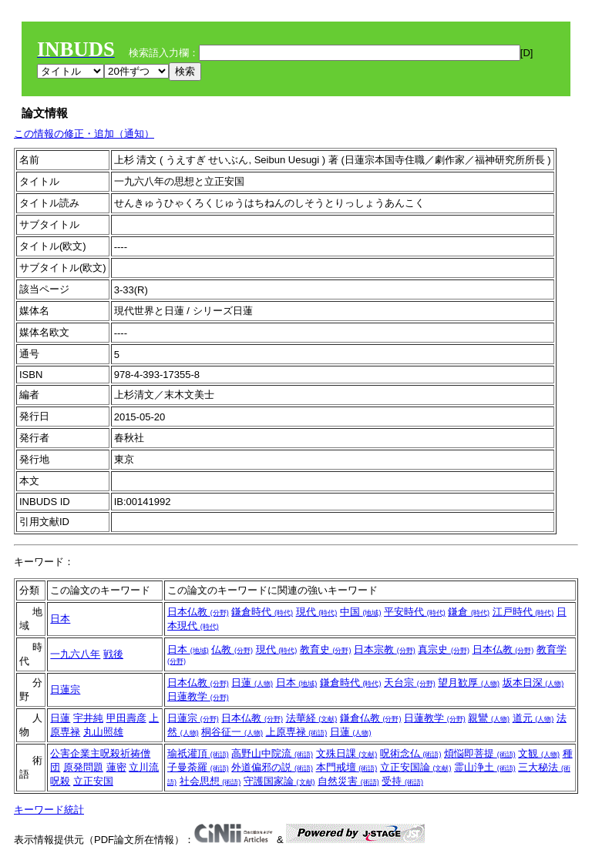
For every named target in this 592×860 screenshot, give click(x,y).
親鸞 (489, 718)
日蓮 (252, 682)
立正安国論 (416, 767)
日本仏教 (198, 611)
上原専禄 (297, 732)
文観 (539, 753)
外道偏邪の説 (272, 767)
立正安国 (93, 781)
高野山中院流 (272, 753)
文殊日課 (347, 753)
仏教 (232, 649)
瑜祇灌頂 (198, 753)
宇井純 (88, 718)
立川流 (144, 767)
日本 (60, 618)
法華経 (312, 718)
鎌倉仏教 (371, 718)
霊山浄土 (485, 767)
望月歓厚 (469, 682)
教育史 (326, 649)
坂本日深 (533, 682)
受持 (402, 781)
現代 (317, 611)
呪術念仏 (411, 753)
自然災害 (348, 781)
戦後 (113, 654)
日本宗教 (384, 649)
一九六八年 (75, 654)
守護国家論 (279, 781)
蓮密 (116, 767)
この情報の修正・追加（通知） (84, 133)
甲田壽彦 (126, 718)
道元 (533, 718)
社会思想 (210, 781)
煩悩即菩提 (480, 753)
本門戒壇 (347, 767)
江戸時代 (523, 611)
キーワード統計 (49, 809)
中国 (361, 611)
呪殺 (60, 781)
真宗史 (443, 649)
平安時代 (415, 611)
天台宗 (410, 682)
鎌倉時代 (262, 611)
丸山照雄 (103, 732)
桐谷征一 (232, 732)
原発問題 (83, 767)
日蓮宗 (65, 689)
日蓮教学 (198, 696)
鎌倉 (468, 611)
